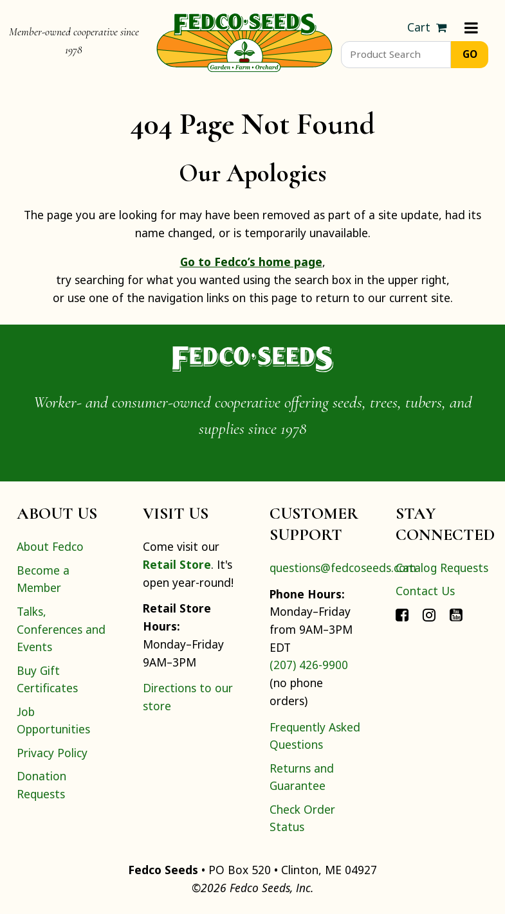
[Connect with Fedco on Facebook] (402, 614)
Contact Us (425, 590)
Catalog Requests (442, 567)
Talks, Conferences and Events (61, 629)
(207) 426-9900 (309, 664)
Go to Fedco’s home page (251, 261)
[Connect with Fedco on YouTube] (456, 614)
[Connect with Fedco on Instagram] (429, 614)
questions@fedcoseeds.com (343, 567)
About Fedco (50, 546)
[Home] (244, 41)
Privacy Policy (52, 752)
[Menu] (471, 27)
